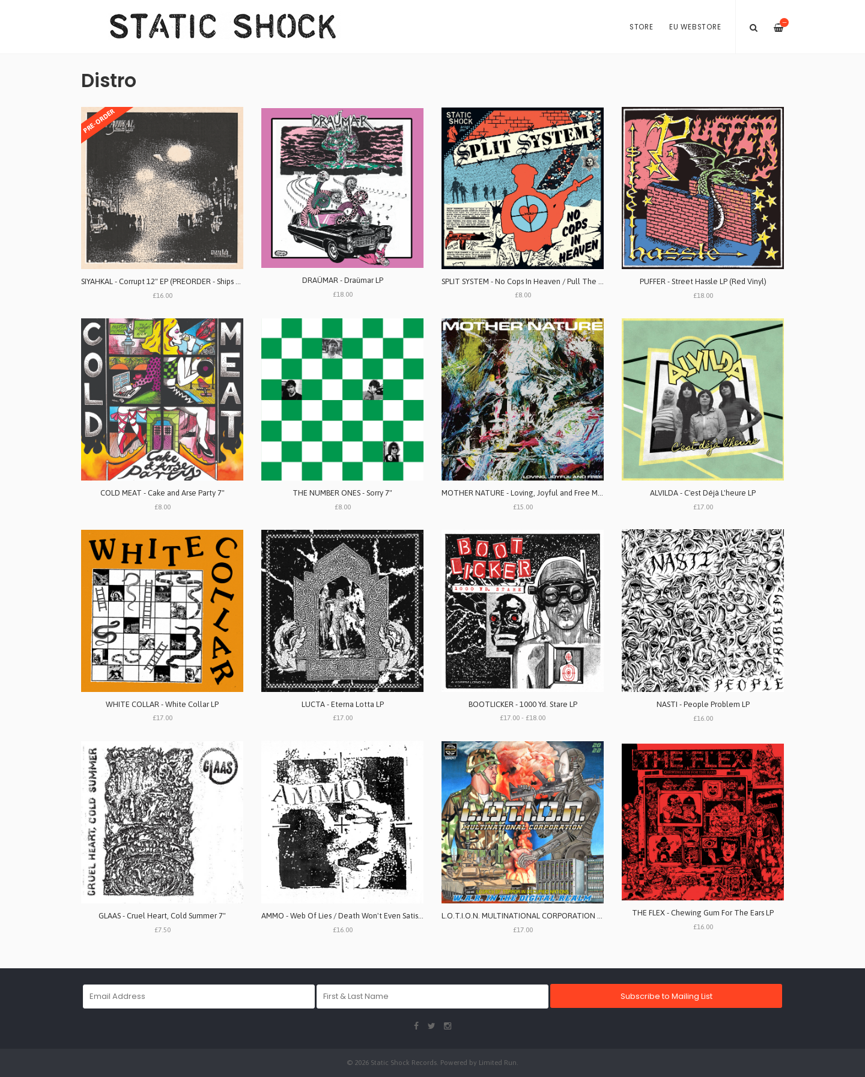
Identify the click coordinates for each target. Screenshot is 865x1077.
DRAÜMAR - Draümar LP (342, 280)
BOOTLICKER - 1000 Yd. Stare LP (523, 704)
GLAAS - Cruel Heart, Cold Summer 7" (162, 915)
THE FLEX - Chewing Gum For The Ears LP (703, 912)
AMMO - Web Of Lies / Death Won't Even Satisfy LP (347, 915)
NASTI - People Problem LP (703, 704)
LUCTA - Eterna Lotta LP (343, 704)
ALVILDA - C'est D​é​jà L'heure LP (703, 492)
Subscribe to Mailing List (666, 996)
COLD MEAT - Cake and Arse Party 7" (162, 492)
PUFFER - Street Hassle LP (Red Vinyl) (703, 281)
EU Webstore (695, 27)
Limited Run (498, 1062)
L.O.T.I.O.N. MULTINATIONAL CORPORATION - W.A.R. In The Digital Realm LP (574, 915)
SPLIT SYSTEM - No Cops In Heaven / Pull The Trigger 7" (537, 281)
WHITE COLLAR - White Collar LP (162, 704)
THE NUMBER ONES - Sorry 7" (342, 492)
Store (642, 27)
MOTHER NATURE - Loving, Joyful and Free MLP (524, 492)
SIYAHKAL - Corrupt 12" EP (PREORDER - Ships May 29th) (175, 281)
